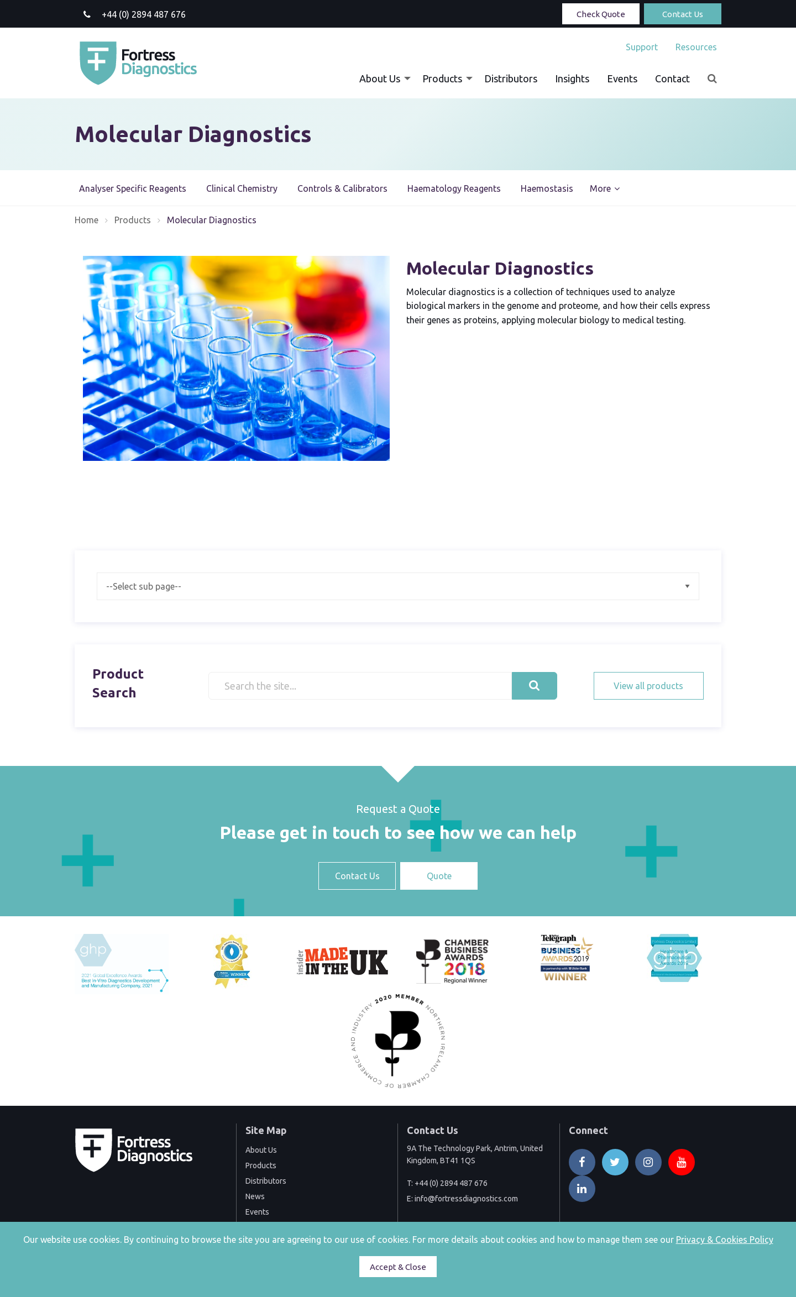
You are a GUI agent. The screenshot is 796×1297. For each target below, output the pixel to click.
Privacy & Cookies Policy (724, 1240)
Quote (439, 876)
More (600, 188)
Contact (672, 78)
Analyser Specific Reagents (132, 188)
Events (622, 78)
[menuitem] (642, 46)
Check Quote (601, 14)
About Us (379, 78)
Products (442, 78)
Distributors (510, 78)
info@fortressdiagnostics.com (466, 1198)
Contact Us (682, 14)
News (255, 1196)
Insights (572, 78)
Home (86, 220)
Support (642, 47)
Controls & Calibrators (342, 188)
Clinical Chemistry (241, 188)
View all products (648, 686)
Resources (696, 47)
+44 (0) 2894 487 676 (451, 1183)
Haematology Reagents (454, 188)
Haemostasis (547, 188)
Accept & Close (398, 1267)
